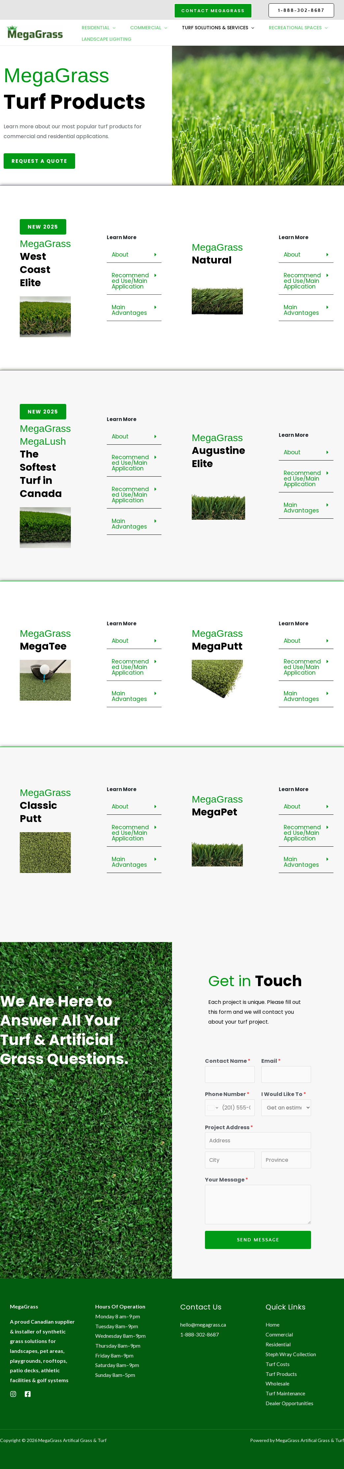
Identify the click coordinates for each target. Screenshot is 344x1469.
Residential (99, 28)
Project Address (229, 1127)
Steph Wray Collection (291, 1354)
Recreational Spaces (111, 40)
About (120, 255)
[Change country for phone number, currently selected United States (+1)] (212, 1107)
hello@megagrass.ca (203, 1324)
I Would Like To (283, 1094)
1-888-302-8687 (301, 10)
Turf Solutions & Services (221, 28)
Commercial (150, 28)
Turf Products (281, 1373)
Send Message (258, 1240)
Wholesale (277, 1383)
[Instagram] (13, 1394)
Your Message (226, 1179)
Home (273, 1324)
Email (271, 1061)
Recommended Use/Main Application (130, 280)
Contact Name (227, 1061)
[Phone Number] (230, 1107)
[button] (213, 10)
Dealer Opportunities (290, 1403)
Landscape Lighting (182, 40)
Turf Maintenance (286, 1393)
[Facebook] (27, 1394)
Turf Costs (278, 1363)
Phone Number (227, 1094)
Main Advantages (129, 310)
